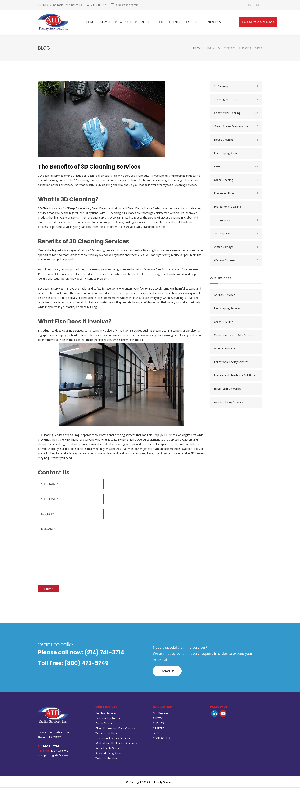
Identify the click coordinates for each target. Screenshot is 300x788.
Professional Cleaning (236, 207)
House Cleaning (236, 140)
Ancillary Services (224, 296)
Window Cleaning (236, 261)
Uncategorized (236, 234)
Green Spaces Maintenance (236, 127)
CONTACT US (212, 22)
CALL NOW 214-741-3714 (258, 22)
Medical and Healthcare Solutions (234, 376)
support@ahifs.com (127, 5)
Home (197, 49)
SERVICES (106, 22)
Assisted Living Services (228, 403)
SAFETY (144, 22)
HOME (90, 22)
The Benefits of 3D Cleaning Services (89, 167)
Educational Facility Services (231, 363)
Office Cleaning (236, 181)
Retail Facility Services (227, 389)
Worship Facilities (225, 349)
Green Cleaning (223, 322)
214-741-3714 (98, 5)
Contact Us (167, 672)
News (236, 167)
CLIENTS (174, 22)
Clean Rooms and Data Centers (233, 336)
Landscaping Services (236, 154)
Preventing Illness (236, 194)
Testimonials (236, 221)
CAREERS (192, 22)
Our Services (160, 714)
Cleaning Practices (236, 100)
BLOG (159, 22)
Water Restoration (106, 759)
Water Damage (236, 248)
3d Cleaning (236, 87)
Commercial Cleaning (236, 114)
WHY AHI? (126, 22)
